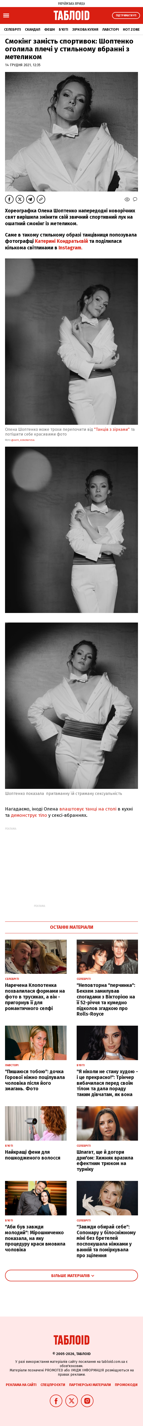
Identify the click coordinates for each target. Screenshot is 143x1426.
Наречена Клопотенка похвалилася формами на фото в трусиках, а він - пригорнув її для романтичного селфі (35, 996)
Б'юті (63, 29)
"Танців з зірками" (112, 429)
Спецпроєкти (52, 1385)
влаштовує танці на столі (87, 809)
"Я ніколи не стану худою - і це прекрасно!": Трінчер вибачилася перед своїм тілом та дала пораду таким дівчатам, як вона (107, 1083)
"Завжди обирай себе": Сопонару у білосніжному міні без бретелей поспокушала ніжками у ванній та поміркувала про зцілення (106, 1241)
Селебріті (12, 29)
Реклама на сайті (21, 1385)
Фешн (49, 29)
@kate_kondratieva (22, 440)
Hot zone (131, 29)
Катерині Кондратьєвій (61, 241)
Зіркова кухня (85, 29)
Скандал (32, 29)
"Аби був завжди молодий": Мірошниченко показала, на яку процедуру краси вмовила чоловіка (35, 1238)
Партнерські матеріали (90, 1385)
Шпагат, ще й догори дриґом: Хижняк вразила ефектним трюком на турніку (105, 1160)
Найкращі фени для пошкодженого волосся (32, 1155)
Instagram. (70, 248)
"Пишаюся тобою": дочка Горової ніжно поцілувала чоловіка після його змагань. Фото (35, 1080)
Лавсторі (110, 29)
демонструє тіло (29, 815)
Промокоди (126, 1385)
